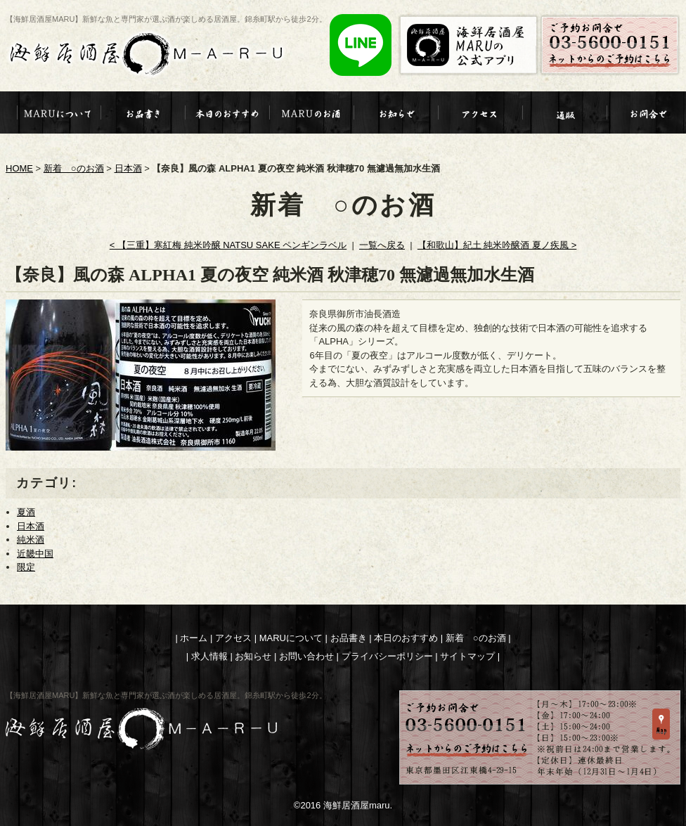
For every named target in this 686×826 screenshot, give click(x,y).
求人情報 (209, 656)
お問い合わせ (306, 656)
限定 (26, 567)
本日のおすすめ (406, 638)
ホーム (193, 638)
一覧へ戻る (382, 245)
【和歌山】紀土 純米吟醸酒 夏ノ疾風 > (497, 245)
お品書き (348, 638)
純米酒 (30, 539)
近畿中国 (35, 553)
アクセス (233, 638)
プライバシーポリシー (387, 656)
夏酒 (26, 512)
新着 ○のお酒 (74, 168)
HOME (19, 168)
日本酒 (128, 168)
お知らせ (253, 656)
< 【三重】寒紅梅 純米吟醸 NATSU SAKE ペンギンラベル (228, 245)
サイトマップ (467, 656)
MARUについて (291, 638)
